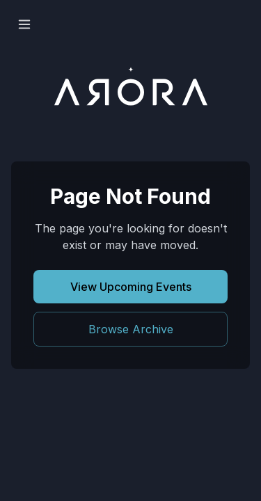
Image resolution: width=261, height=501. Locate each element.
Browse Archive (130, 329)
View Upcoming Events (130, 287)
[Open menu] (24, 24)
